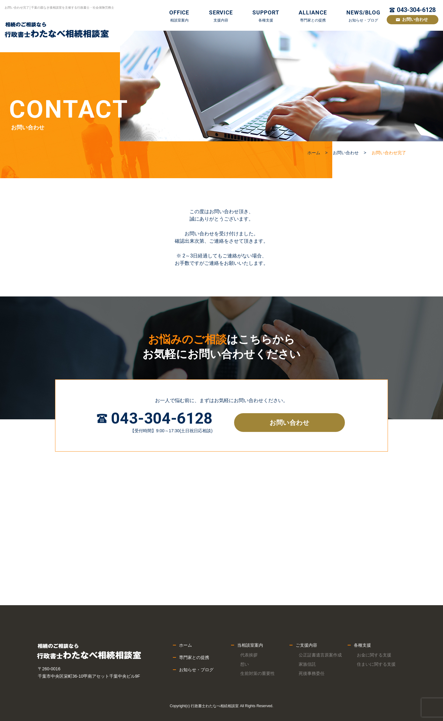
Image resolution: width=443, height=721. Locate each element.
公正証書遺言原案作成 (320, 654)
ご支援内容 (306, 645)
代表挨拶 (248, 654)
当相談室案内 (250, 645)
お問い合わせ (415, 19)
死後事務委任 (312, 673)
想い (244, 664)
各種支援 (362, 645)
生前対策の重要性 (257, 673)
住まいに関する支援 (376, 664)
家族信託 (307, 664)
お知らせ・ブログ (196, 669)
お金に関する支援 (374, 654)
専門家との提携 (194, 657)
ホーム (313, 152)
